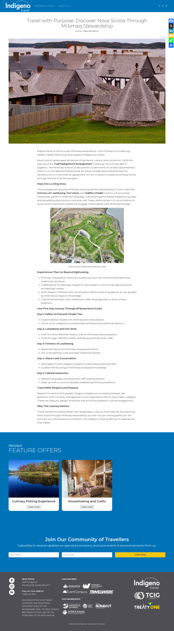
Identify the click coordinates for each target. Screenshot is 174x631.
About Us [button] (64, 6)
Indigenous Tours (44, 6)
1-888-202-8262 (29, 594)
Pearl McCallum (91, 31)
